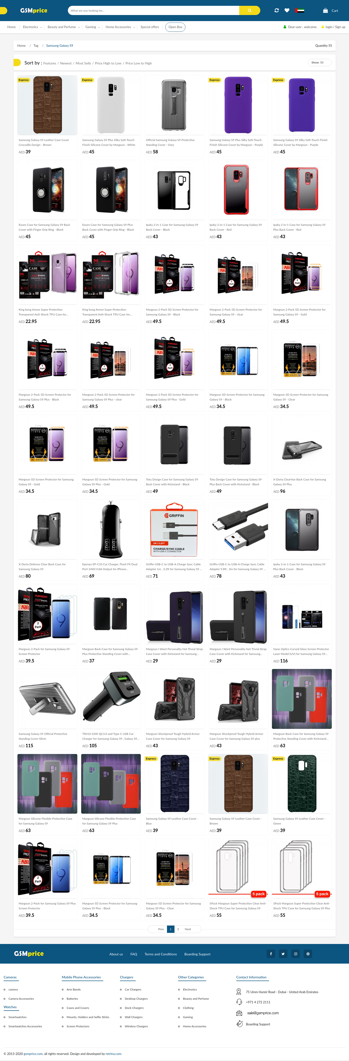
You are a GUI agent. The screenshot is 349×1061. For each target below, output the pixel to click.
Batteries (72, 1000)
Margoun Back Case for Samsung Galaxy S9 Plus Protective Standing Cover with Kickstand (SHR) (110, 653)
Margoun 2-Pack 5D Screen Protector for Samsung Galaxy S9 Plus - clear (108, 397)
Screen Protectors (78, 1027)
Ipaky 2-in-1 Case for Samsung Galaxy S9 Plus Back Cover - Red (299, 227)
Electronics (190, 990)
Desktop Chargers (136, 1000)
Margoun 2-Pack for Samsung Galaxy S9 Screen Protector (44, 652)
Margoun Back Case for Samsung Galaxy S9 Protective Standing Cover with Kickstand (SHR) (300, 738)
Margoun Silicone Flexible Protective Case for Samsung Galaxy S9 (45, 822)
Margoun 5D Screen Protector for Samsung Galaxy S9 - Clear (300, 397)
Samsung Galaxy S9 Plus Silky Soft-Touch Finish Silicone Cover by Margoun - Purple (236, 142)
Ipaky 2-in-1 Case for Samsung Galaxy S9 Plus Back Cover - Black (299, 567)
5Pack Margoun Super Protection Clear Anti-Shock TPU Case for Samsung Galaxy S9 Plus (301, 907)
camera (13, 990)
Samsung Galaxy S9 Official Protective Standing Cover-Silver (43, 737)
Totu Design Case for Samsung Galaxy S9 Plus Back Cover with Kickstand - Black (236, 482)
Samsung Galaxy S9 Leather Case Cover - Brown (236, 822)
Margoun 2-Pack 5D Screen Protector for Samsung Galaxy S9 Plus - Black (45, 397)
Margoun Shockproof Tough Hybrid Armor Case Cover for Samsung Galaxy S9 (172, 737)
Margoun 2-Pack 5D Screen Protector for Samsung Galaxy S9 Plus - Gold (172, 397)
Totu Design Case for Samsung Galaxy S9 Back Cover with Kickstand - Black (172, 482)
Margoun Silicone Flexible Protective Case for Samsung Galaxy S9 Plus (109, 822)
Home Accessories (194, 1027)
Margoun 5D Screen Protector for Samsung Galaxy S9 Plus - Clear (173, 907)
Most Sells (83, 63)
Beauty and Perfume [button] (62, 27)
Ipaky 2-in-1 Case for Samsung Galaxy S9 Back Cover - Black (172, 227)
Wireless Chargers (136, 1027)
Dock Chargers (134, 1009)
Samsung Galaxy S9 (59, 45)
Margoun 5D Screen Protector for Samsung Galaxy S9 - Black (237, 397)
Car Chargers (133, 990)
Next (188, 930)
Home (11, 27)
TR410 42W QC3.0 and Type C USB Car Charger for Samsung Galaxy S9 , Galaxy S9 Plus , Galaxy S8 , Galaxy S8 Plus (109, 738)
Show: (315, 62)
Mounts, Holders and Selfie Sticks (88, 1018)
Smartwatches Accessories (25, 1027)
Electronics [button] (30, 27)
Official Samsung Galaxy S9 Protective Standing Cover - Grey (170, 142)
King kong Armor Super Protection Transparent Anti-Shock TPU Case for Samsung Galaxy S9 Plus (106, 313)
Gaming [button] (91, 27)
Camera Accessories (21, 1000)
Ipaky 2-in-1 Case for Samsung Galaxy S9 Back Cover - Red (236, 227)
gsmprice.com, (34, 1055)
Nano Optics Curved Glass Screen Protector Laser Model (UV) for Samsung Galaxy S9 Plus (301, 653)
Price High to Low (108, 63)
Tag (35, 45)
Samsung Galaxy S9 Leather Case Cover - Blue (172, 822)
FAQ (133, 955)
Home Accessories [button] (118, 27)
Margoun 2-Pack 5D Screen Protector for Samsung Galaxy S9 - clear (236, 312)
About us (116, 955)
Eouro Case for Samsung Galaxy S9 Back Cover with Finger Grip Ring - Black (44, 227)
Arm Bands (74, 990)
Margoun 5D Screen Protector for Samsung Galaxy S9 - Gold (46, 482)
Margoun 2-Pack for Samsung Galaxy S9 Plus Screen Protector (47, 907)
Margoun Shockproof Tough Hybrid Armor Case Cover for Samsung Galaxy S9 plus (236, 737)
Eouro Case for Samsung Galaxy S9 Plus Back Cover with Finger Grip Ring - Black (108, 227)
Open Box (175, 27)
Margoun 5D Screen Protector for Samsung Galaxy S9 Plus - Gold (109, 482)
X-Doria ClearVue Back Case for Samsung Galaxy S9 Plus (299, 482)
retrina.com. (114, 1055)
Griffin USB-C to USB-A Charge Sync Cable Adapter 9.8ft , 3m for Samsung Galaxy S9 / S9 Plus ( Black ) (237, 568)
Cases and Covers (78, 1009)
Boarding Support (197, 955)
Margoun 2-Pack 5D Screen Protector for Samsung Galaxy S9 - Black (172, 312)
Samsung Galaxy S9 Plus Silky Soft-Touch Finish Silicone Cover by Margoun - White (108, 142)
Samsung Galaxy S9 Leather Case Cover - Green (299, 822)
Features (49, 63)
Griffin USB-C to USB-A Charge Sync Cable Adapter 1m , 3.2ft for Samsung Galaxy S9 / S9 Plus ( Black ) (173, 568)
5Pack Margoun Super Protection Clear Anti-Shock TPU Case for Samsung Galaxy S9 (238, 907)
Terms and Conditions (161, 955)
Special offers (150, 27)
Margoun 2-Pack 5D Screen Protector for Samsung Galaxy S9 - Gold (299, 312)
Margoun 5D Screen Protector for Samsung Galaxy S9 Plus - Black (109, 907)
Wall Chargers (134, 1018)
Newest (65, 63)
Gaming (188, 1018)
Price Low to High (139, 63)
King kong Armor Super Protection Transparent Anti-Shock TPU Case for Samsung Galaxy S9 (42, 313)
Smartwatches (17, 1018)
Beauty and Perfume (196, 1000)
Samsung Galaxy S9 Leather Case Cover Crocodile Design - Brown (44, 142)
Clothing (188, 1009)
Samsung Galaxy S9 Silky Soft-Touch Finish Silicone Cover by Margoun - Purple (300, 142)
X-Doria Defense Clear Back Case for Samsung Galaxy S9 (42, 567)
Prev (161, 930)
